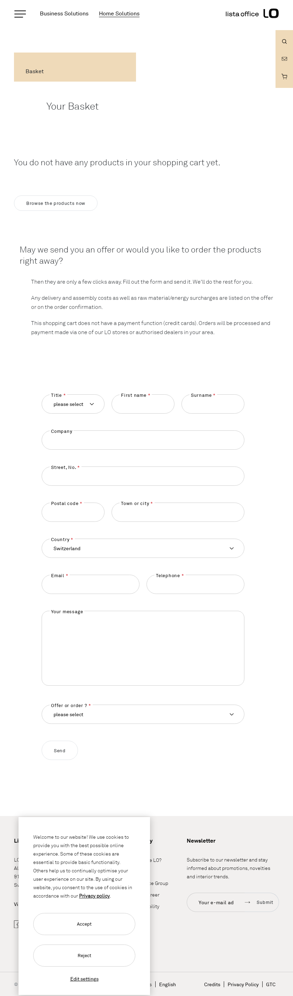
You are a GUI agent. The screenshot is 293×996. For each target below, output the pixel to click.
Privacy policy (94, 896)
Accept (84, 924)
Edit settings (84, 979)
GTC (271, 984)
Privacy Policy (243, 984)
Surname (201, 395)
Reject (84, 955)
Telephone (168, 575)
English (167, 984)
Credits (212, 984)
